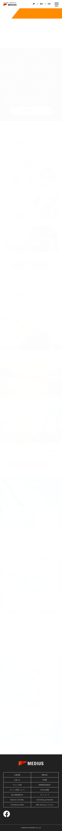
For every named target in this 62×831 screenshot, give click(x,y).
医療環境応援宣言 (45, 785)
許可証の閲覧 (44, 790)
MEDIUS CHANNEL (17, 800)
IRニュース (17, 35)
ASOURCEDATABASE (44, 800)
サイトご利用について (17, 790)
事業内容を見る (31, 266)
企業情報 (17, 775)
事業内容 (45, 775)
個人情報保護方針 (17, 795)
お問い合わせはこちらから (45, 805)
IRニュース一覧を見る (47, 42)
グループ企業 (17, 785)
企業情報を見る (31, 464)
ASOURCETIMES (17, 805)
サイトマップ (44, 795)
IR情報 (44, 780)
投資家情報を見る (31, 110)
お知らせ (45, 35)
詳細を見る (31, 733)
